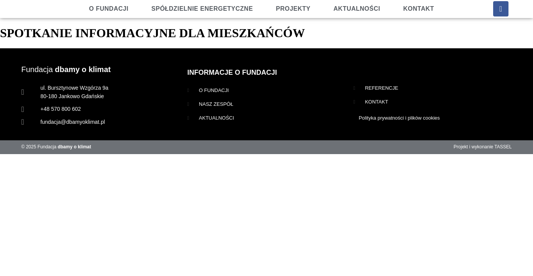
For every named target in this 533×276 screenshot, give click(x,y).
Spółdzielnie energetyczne (202, 8)
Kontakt (418, 8)
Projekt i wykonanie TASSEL (483, 147)
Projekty (293, 8)
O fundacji (108, 8)
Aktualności (356, 8)
